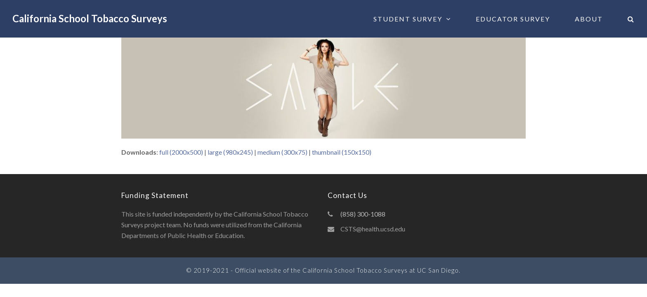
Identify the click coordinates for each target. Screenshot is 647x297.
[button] (631, 19)
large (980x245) (230, 152)
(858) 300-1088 (362, 214)
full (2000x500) (181, 152)
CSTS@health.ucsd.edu (372, 229)
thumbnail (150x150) (341, 152)
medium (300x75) (282, 152)
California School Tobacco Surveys (89, 18)
